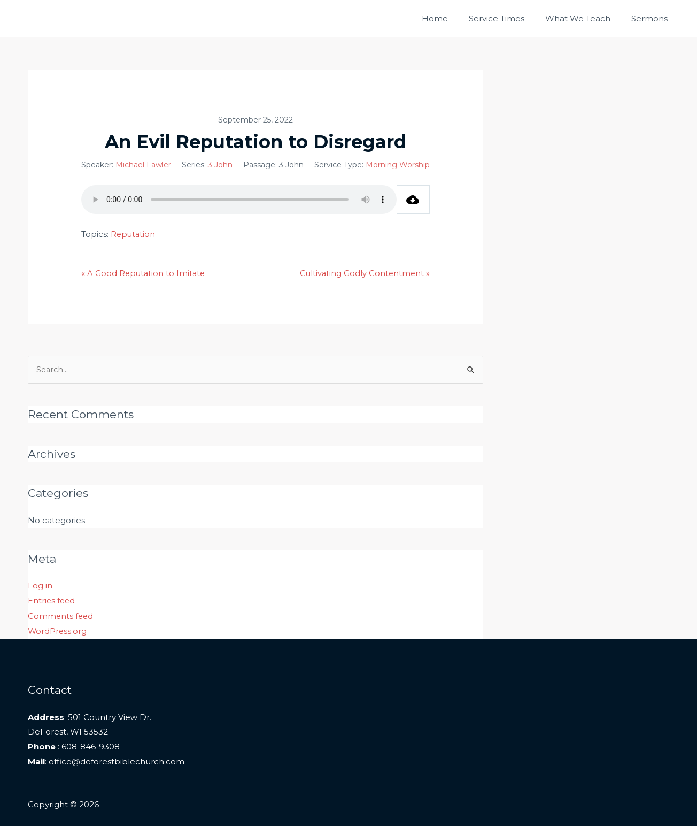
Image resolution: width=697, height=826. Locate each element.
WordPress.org (58, 631)
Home (452, 18)
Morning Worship (398, 165)
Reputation (134, 234)
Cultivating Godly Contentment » (364, 274)
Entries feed (52, 601)
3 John (220, 165)
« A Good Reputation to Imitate (144, 274)
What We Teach (585, 18)
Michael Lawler (143, 165)
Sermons (652, 18)
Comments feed (61, 616)
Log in (40, 586)
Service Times (509, 18)
